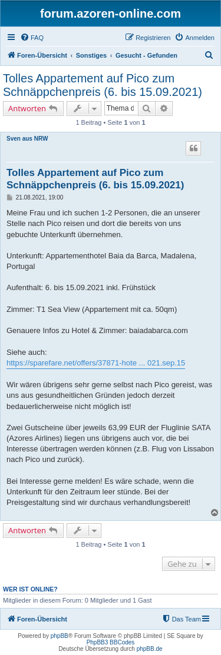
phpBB (59, 636)
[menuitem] (32, 38)
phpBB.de (150, 649)
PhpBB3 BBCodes (111, 642)
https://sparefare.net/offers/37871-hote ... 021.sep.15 (95, 362)
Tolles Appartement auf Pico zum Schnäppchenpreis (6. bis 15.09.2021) (102, 85)
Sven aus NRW (27, 138)
